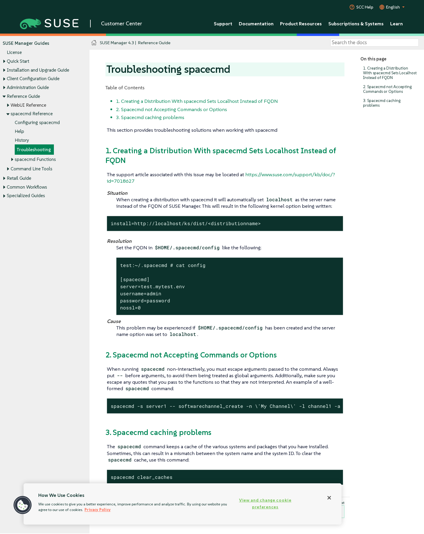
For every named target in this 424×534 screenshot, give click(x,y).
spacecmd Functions (35, 159)
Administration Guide (28, 87)
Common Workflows (27, 187)
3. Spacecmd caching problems (381, 103)
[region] (183, 504)
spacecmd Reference (32, 114)
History (22, 140)
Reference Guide (23, 96)
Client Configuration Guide (33, 79)
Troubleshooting (33, 150)
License (14, 52)
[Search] (374, 43)
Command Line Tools (31, 169)
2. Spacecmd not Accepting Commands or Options (387, 89)
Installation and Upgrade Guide (38, 70)
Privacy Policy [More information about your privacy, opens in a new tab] (98, 509)
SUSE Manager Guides (26, 43)
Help (19, 131)
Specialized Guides (26, 196)
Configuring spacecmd (37, 122)
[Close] (329, 497)
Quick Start (18, 61)
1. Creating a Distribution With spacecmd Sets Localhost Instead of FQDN (390, 73)
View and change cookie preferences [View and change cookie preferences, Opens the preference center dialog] (265, 503)
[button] (22, 505)
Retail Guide (19, 178)
